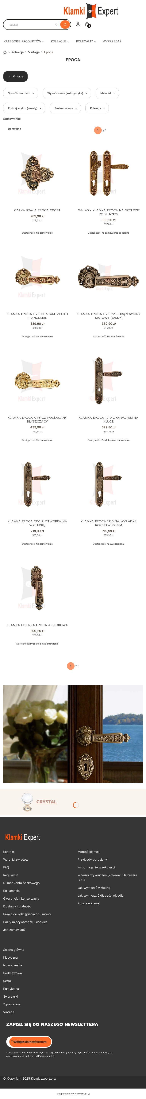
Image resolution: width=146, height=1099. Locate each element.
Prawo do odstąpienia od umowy (27, 914)
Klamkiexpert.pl (42, 1079)
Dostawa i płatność (17, 907)
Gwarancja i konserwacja (21, 899)
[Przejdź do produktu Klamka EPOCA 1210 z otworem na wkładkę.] (37, 484)
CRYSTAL (46, 802)
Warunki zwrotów (15, 860)
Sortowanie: (12, 119)
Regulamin (10, 875)
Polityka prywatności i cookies (25, 922)
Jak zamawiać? (14, 930)
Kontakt (8, 852)
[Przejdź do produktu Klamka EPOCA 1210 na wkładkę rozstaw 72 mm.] (108, 484)
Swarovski (10, 997)
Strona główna (5, 52)
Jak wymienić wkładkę (94, 888)
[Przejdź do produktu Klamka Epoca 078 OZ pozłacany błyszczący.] (37, 380)
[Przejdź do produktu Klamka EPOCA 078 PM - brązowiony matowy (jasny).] (108, 277)
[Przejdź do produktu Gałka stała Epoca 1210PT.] (37, 173)
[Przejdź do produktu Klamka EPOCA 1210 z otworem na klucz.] (108, 380)
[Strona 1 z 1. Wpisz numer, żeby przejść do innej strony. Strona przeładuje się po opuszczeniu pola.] (98, 130)
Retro (7, 981)
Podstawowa (12, 973)
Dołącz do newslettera (30, 1042)
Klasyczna (10, 958)
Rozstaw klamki (89, 904)
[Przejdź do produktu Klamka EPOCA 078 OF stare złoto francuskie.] (37, 277)
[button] (65, 24)
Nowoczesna (12, 966)
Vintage (34, 52)
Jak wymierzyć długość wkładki (101, 896)
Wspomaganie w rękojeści (96, 868)
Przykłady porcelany (92, 860)
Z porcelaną (11, 1005)
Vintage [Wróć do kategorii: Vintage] (15, 76)
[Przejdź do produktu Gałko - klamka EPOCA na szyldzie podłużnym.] (108, 173)
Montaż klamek (89, 852)
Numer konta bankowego (21, 883)
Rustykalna (11, 989)
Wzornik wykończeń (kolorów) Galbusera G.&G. (107, 878)
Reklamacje (11, 891)
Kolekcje (17, 52)
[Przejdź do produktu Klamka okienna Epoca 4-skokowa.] (37, 588)
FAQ (6, 868)
